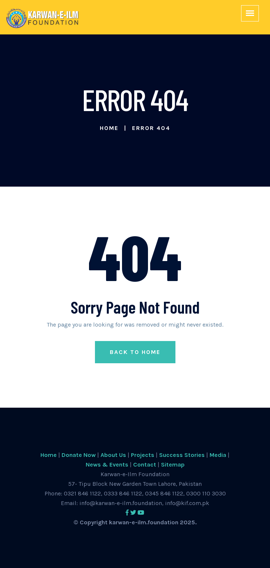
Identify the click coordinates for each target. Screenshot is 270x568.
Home (109, 127)
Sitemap (173, 464)
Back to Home (135, 351)
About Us (113, 454)
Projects (142, 454)
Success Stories (182, 454)
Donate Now (79, 454)
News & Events (107, 464)
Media (218, 454)
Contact (144, 464)
